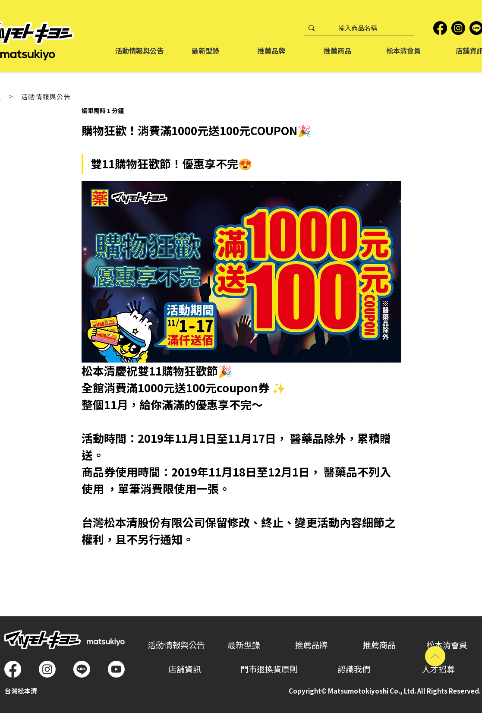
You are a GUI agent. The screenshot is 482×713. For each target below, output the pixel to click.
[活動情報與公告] (50, 96)
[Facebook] (440, 28)
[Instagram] (458, 28)
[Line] (81, 669)
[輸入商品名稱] (358, 28)
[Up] (435, 656)
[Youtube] (116, 669)
